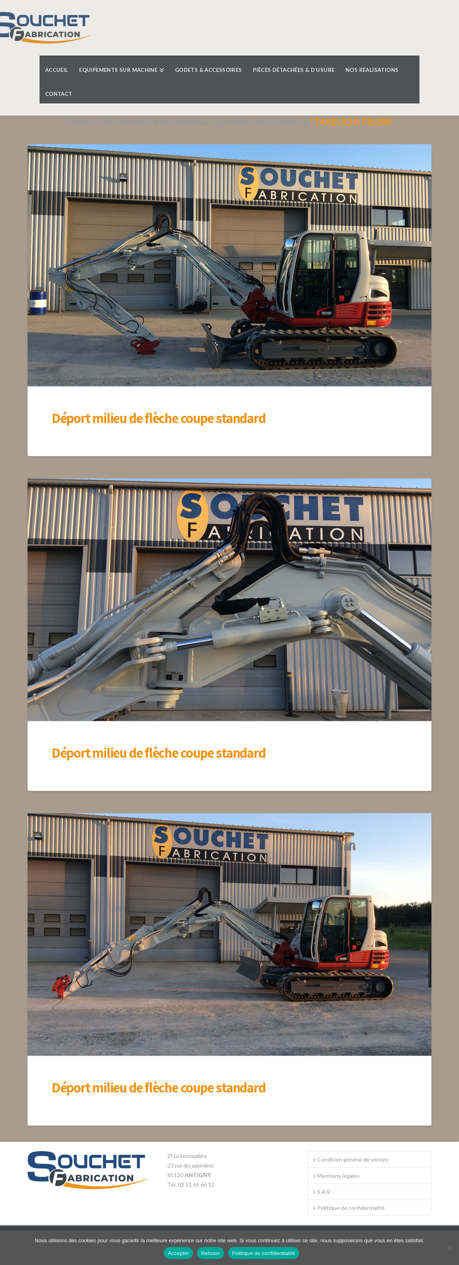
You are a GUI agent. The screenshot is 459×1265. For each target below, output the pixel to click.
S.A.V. (322, 1191)
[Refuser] (449, 1248)
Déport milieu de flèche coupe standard (158, 418)
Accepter (178, 1253)
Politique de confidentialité (349, 1207)
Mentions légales (336, 1175)
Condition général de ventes (350, 1159)
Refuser (210, 1253)
